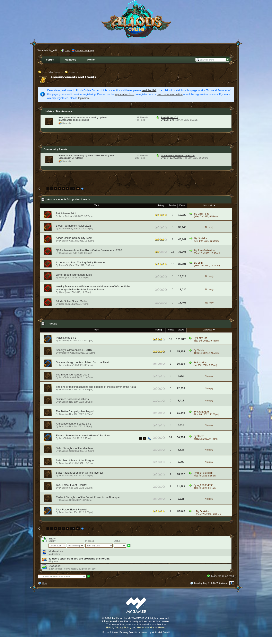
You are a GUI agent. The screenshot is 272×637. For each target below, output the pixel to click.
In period (89, 541)
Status (117, 541)
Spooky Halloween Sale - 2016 (74, 350)
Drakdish (63, 240)
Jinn (200, 262)
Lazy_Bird (169, 120)
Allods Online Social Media (71, 301)
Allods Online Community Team (74, 237)
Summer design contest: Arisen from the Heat (82, 362)
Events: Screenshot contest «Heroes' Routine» (83, 435)
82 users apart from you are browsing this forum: (79, 558)
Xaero (200, 436)
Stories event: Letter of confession (177, 155)
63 (78, 188)
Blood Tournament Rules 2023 (73, 225)
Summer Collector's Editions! (72, 399)
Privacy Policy (123, 627)
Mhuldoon (64, 353)
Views (182, 205)
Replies (172, 205)
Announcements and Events (73, 77)
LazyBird (63, 228)
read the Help (149, 90)
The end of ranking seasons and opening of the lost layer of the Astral (96, 386)
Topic (96, 205)
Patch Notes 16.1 (169, 117)
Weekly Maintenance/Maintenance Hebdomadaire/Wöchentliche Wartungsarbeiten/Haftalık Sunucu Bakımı (93, 288)
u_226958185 (205, 472)
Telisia (200, 350)
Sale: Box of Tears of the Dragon (75, 460)
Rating (160, 205)
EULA (109, 627)
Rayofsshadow (206, 250)
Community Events (55, 149)
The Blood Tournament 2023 (72, 374)
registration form (124, 94)
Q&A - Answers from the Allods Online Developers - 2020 (89, 250)
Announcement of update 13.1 (73, 423)
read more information (170, 94)
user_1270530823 (173, 158)
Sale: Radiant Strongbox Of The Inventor (79, 472)
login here (84, 98)
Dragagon (203, 411)
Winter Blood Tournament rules (74, 274)
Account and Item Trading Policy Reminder (81, 262)
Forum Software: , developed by (136, 632)
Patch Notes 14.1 (66, 337)
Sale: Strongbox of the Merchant (75, 448)
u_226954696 (205, 485)
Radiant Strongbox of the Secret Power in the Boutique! (88, 497)
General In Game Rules (151, 627)
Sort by (52, 541)
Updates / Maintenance (58, 111)
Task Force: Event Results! (71, 484)
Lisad (61, 277)
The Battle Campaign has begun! (75, 411)
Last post (209, 205)
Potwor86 (64, 265)
